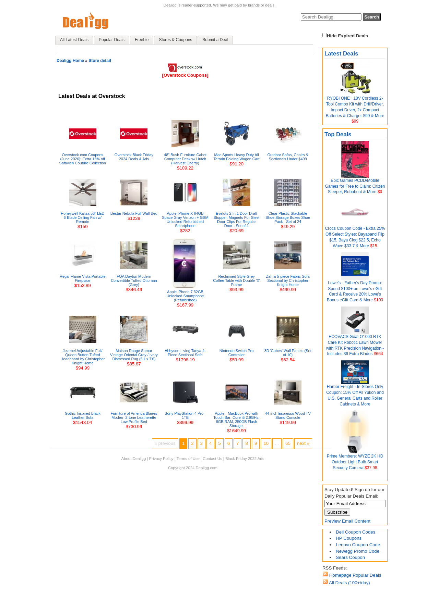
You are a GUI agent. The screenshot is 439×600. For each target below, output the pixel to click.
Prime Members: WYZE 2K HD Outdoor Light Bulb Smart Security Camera (355, 462)
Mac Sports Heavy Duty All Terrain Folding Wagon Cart (237, 157)
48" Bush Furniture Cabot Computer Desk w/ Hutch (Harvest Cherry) (185, 159)
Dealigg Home (70, 60)
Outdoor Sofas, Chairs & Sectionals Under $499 (288, 157)
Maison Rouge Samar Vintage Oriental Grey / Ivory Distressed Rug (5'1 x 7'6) (134, 355)
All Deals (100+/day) (349, 582)
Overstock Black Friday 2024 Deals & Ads (134, 157)
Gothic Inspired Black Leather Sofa (82, 415)
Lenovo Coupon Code (358, 544)
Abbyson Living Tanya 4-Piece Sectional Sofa (185, 353)
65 (287, 443)
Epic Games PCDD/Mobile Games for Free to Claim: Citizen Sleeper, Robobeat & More (355, 186)
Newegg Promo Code (357, 551)
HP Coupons (348, 538)
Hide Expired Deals (345, 35)
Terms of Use (188, 459)
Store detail (99, 60)
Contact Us (212, 459)
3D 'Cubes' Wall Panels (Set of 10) (287, 353)
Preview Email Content (347, 521)
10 (266, 443)
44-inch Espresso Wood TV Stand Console (288, 415)
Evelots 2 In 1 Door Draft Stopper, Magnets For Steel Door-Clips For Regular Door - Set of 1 (237, 219)
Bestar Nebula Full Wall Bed (133, 213)
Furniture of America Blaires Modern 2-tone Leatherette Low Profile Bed (134, 417)
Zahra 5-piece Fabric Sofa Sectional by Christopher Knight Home (288, 280)
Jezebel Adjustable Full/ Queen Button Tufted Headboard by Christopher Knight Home (82, 357)
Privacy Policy (161, 459)
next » (303, 443)
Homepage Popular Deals (354, 575)
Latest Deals (341, 53)
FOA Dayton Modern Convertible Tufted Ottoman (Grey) (134, 280)
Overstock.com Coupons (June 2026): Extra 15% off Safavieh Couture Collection (82, 159)
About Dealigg (133, 459)
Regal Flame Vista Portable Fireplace (83, 278)
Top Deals (338, 134)
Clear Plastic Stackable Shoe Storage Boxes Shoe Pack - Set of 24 (287, 217)
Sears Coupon (350, 557)
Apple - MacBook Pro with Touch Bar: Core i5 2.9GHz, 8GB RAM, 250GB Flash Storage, (236, 419)
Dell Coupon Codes (355, 532)
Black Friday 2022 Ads (244, 459)
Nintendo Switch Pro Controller (237, 353)
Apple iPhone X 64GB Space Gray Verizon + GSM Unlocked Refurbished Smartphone (185, 219)
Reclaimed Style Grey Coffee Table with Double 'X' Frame (236, 280)
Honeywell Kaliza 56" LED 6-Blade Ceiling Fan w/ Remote (82, 217)
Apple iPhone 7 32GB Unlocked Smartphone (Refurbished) (185, 296)
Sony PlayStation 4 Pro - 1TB (185, 415)
